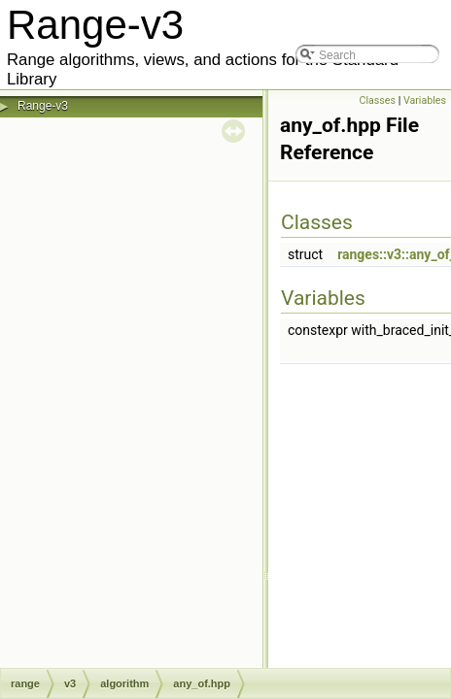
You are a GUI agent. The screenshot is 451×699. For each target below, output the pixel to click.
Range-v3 (42, 106)
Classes (378, 100)
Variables (424, 100)
